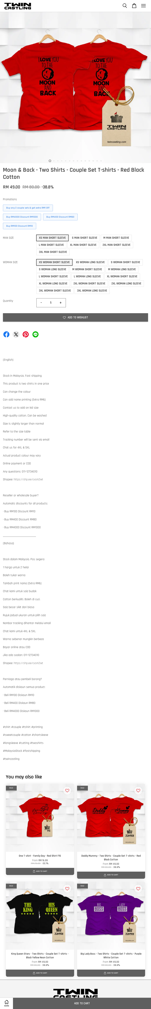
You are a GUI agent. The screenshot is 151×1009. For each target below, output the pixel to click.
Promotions (10, 199)
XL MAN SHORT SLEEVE (83, 245)
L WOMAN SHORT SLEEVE (53, 276)
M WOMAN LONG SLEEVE (122, 269)
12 (93, 161)
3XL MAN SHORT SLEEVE (53, 252)
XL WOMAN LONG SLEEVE (53, 283)
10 (85, 161)
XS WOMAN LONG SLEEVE (90, 262)
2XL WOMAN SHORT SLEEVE (89, 283)
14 (101, 161)
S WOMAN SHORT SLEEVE (125, 262)
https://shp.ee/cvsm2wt (28, 479)
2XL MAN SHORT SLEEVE (117, 245)
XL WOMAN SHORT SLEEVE (122, 276)
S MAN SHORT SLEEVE (84, 238)
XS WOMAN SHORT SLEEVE (54, 262)
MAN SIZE (8, 238)
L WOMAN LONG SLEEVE (87, 276)
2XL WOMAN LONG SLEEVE (126, 283)
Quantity (8, 301)
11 (89, 161)
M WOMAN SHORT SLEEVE (87, 269)
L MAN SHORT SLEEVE (51, 245)
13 (97, 161)
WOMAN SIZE (10, 262)
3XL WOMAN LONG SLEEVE (92, 291)
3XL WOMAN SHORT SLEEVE (55, 291)
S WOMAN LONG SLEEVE (52, 269)
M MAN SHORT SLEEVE (116, 238)
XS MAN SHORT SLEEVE (52, 238)
